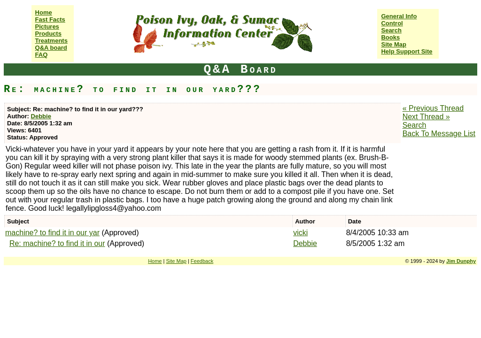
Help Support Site (406, 51)
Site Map (393, 44)
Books (390, 37)
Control (392, 23)
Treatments (51, 40)
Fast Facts (50, 19)
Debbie (41, 116)
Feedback (202, 261)
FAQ (41, 54)
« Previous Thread (433, 108)
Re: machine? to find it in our (57, 243)
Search (391, 30)
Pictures (47, 26)
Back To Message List (439, 134)
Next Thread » (426, 117)
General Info (399, 16)
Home (43, 12)
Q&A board (51, 47)
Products (48, 33)
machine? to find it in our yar (52, 233)
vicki (300, 233)
